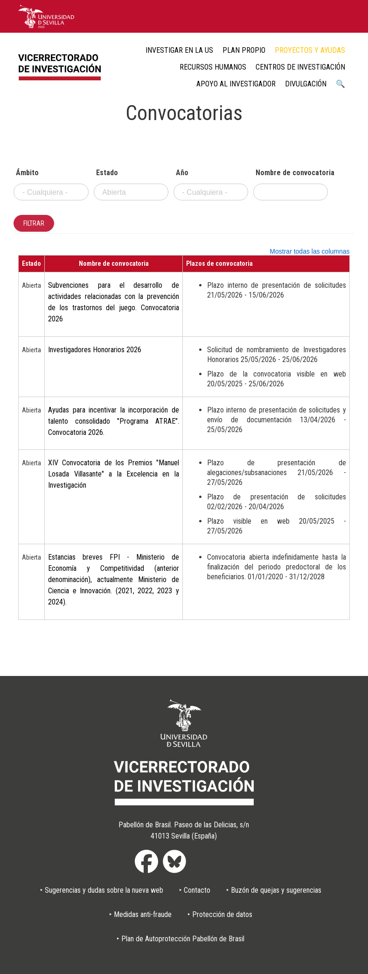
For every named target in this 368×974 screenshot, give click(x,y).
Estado (107, 173)
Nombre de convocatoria (292, 173)
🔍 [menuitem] (340, 83)
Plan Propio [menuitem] (243, 50)
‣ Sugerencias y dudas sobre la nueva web (101, 890)
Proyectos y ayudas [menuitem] (310, 50)
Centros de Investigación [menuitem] (300, 67)
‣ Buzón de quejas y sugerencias (273, 890)
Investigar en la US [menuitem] (179, 50)
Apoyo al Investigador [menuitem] (236, 83)
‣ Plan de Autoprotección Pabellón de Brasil (180, 938)
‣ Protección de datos (219, 914)
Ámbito (27, 173)
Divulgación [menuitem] (305, 83)
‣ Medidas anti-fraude (140, 914)
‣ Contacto (194, 890)
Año (182, 173)
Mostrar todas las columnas (309, 251)
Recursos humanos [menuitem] (213, 67)
